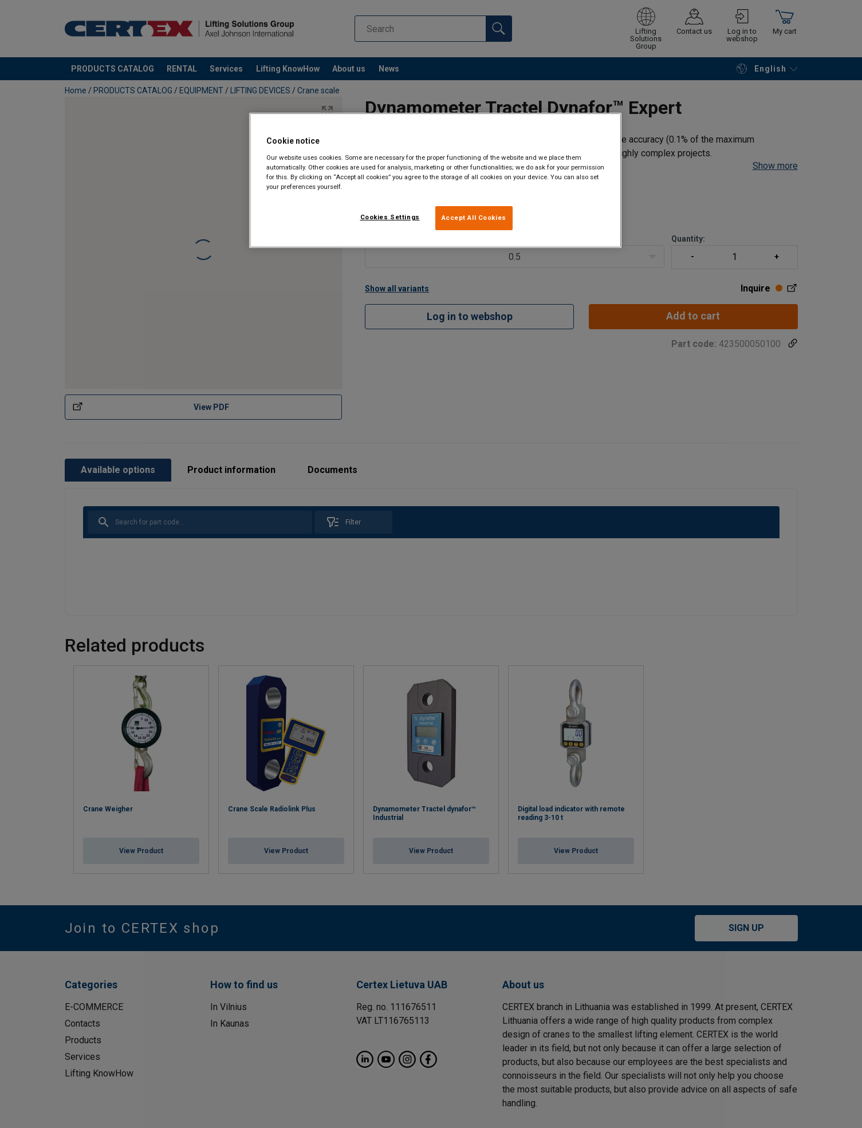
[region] (435, 180)
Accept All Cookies (474, 218)
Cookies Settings (390, 217)
